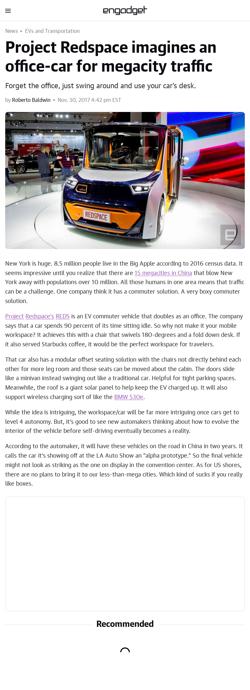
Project (14, 317)
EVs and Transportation (52, 31)
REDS (63, 317)
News (11, 31)
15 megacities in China (163, 273)
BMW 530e (128, 397)
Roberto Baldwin (31, 100)
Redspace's (39, 317)
